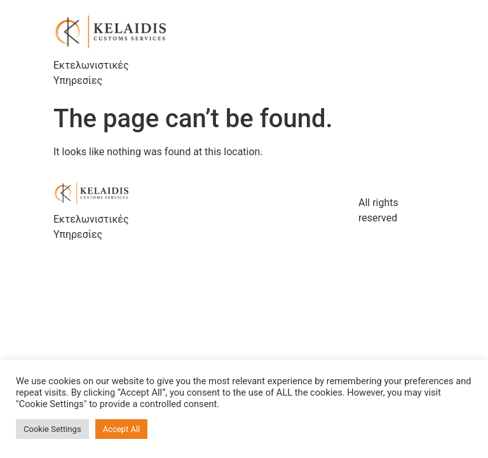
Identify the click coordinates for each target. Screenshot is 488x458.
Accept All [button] (121, 429)
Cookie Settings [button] (52, 429)
